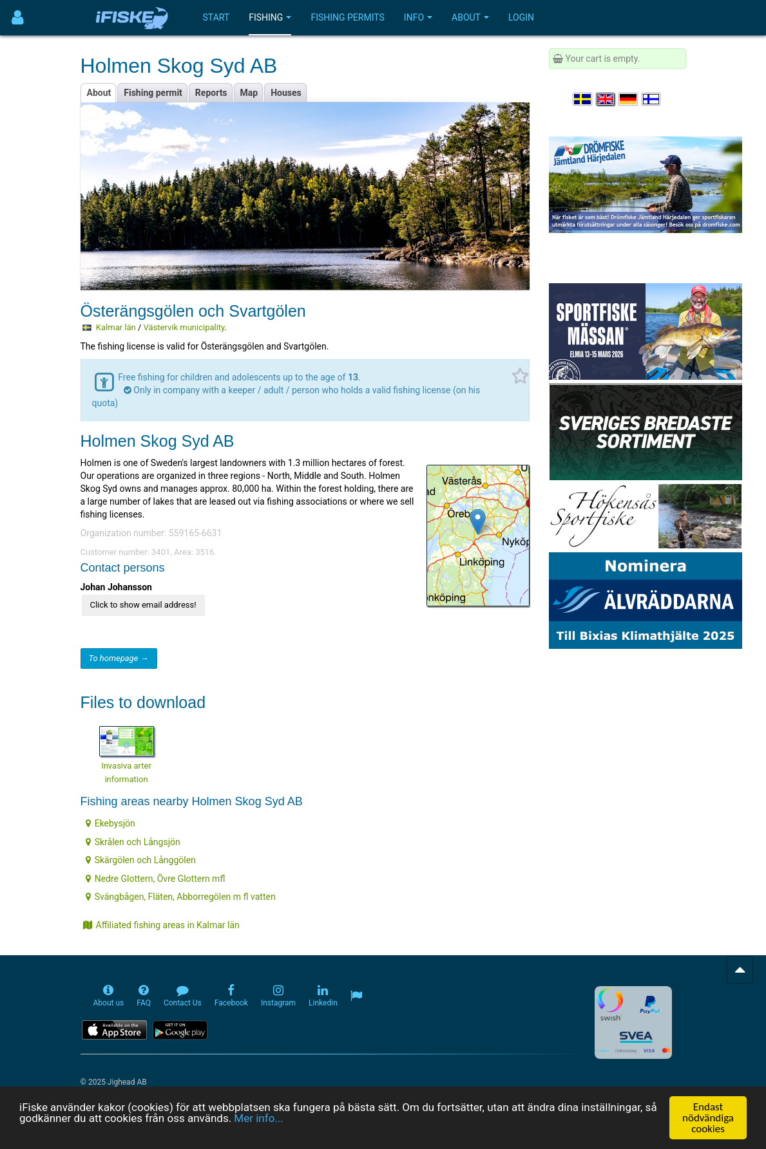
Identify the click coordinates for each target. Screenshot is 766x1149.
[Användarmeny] (17, 17)
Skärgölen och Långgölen (141, 860)
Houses (286, 93)
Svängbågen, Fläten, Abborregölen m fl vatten (181, 897)
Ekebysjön (110, 823)
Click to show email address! (143, 605)
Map (249, 93)
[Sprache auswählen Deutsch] (628, 99)
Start (216, 17)
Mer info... (258, 1118)
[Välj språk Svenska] (583, 99)
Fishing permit (153, 93)
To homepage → (119, 658)
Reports (211, 93)
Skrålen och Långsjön (133, 842)
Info (418, 17)
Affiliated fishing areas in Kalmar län (161, 925)
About (470, 17)
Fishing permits (347, 17)
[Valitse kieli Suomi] (652, 99)
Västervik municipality (184, 327)
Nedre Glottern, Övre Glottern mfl (155, 878)
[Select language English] (606, 99)
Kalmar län (116, 327)
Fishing (270, 17)
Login (521, 17)
